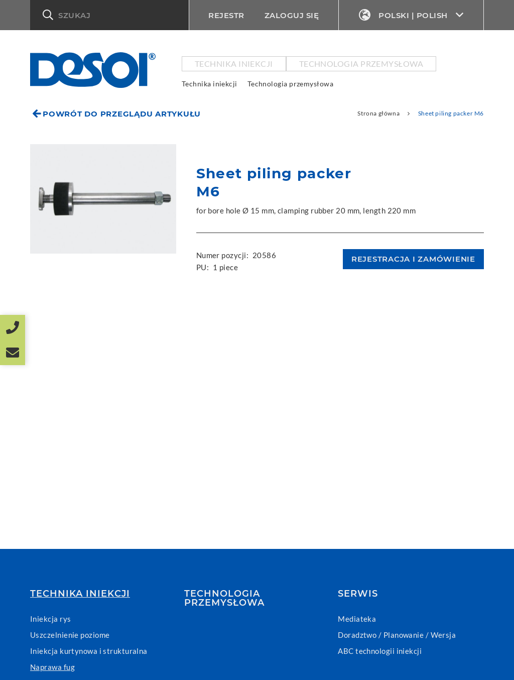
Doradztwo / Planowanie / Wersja (397, 634)
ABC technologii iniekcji (380, 650)
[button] (108, 15)
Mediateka (357, 618)
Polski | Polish (411, 15)
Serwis (358, 593)
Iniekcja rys (50, 618)
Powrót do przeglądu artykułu (122, 114)
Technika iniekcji (234, 63)
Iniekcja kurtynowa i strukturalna (89, 650)
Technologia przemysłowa (361, 63)
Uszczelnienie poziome (69, 634)
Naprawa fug (52, 666)
